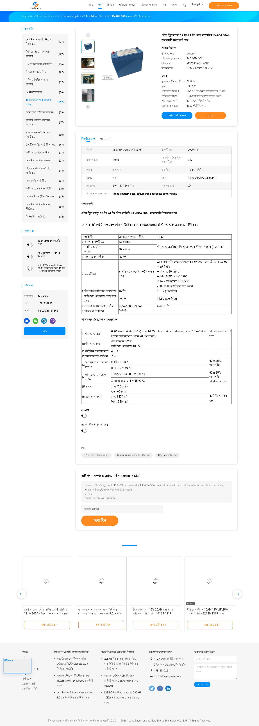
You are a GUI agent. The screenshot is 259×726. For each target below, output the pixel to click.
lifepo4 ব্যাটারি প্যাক (167, 455)
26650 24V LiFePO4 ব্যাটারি (49, 254)
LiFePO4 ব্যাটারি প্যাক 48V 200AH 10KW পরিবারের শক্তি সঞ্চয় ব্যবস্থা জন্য (122, 697)
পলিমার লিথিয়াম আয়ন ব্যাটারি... (45, 82)
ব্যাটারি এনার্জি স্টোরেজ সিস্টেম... (45, 122)
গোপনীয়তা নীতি (30, 689)
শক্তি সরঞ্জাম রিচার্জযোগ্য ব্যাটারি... (45, 170)
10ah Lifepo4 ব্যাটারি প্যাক (49, 242)
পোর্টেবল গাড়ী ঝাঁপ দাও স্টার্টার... (45, 206)
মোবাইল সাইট (29, 683)
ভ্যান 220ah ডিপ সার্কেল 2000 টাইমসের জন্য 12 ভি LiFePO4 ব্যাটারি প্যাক (51, 268)
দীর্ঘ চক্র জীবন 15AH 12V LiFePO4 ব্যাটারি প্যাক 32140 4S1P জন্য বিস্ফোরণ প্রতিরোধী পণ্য (208, 613)
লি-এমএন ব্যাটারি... (45, 72)
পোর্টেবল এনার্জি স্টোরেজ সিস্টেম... (45, 41)
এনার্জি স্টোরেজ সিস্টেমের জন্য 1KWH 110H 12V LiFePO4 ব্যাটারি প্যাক (75, 680)
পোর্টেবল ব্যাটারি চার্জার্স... (45, 160)
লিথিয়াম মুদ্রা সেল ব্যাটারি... (45, 188)
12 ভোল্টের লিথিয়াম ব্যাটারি (96, 455)
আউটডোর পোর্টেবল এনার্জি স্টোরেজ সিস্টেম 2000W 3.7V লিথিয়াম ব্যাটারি (72, 663)
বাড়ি (24, 658)
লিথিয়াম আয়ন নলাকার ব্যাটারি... (45, 54)
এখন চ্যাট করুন (224, 5)
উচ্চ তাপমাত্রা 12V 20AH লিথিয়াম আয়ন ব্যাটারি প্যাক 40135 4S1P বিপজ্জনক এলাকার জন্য (153, 613)
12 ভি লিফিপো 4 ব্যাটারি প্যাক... (45, 102)
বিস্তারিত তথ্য (88, 138)
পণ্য (24, 663)
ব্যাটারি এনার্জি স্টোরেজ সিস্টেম (117, 652)
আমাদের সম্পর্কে (30, 668)
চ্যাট (45, 331)
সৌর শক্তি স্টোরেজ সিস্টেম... (45, 112)
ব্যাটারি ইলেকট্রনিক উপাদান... (45, 196)
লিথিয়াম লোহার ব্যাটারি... (45, 153)
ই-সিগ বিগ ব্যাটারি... (45, 217)
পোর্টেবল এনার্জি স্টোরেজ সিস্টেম (71, 652)
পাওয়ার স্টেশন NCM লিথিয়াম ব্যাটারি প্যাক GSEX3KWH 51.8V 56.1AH (121, 680)
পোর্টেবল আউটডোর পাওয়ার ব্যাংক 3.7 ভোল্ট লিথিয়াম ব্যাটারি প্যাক (75, 695)
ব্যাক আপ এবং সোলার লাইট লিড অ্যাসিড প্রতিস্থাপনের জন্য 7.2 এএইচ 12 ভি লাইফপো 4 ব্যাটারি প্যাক (100, 613)
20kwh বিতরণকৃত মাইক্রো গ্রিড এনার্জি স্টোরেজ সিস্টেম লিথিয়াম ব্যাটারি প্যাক (121, 663)
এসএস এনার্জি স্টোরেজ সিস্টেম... (45, 134)
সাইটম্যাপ (26, 678)
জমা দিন (100, 520)
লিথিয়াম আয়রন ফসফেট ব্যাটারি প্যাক (133, 455)
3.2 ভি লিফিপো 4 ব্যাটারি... (45, 64)
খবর (24, 673)
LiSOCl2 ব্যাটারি (45, 92)
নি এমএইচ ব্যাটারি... (45, 181)
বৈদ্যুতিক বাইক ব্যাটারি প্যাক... (45, 145)
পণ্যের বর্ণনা (106, 138)
